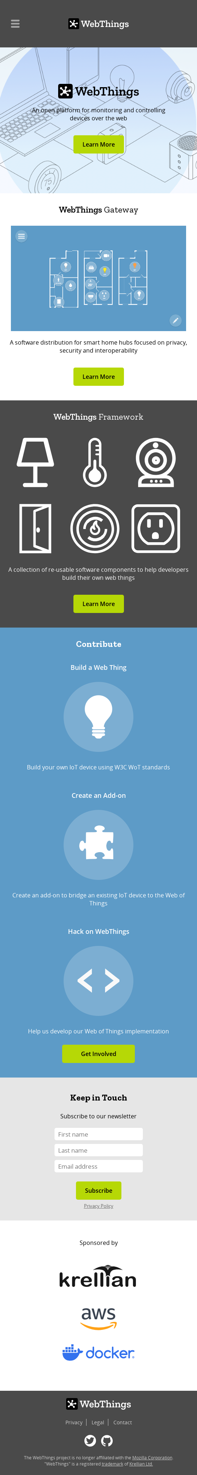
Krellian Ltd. (141, 1464)
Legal (98, 1422)
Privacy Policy (98, 1206)
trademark (112, 1464)
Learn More (99, 144)
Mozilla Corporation (152, 1458)
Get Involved (98, 1054)
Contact (122, 1422)
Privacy (74, 1422)
